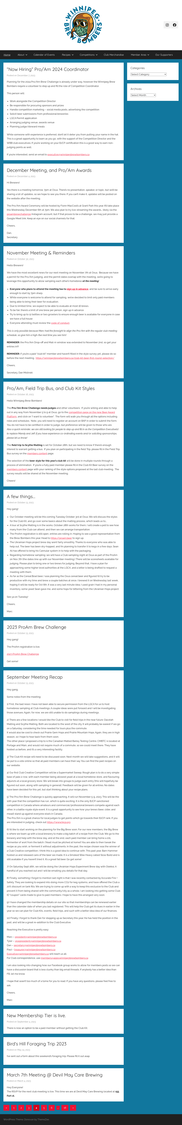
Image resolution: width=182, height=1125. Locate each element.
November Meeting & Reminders (41, 253)
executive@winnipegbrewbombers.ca (68, 154)
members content (37, 453)
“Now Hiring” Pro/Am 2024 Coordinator (48, 69)
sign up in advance (77, 289)
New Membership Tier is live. (36, 1015)
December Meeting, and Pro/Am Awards (49, 170)
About (22, 54)
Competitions (89, 54)
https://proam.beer (61, 538)
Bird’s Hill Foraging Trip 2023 (37, 1044)
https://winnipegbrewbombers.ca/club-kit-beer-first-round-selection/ (75, 358)
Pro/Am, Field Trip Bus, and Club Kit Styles (51, 388)
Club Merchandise (114, 54)
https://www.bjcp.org (59, 822)
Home (7, 54)
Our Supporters (164, 54)
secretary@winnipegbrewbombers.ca (34, 945)
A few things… (21, 496)
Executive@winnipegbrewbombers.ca (28, 953)
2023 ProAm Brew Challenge (36, 627)
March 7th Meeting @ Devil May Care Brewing (55, 1075)
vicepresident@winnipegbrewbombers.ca (38, 941)
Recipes (68, 54)
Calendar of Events (44, 54)
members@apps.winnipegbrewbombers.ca (64, 958)
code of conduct (60, 323)
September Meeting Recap (35, 677)
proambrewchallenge (19, 214)
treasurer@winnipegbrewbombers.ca (34, 949)
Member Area (140, 54)
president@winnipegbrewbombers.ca (36, 936)
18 (65, 1107)
